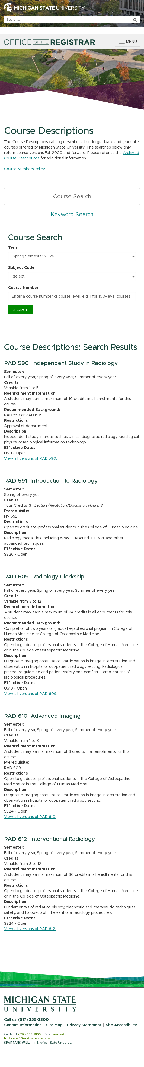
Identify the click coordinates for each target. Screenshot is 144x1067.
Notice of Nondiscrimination (27, 1038)
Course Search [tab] (72, 196)
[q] (72, 19)
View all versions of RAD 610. (30, 817)
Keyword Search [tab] (72, 214)
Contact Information (22, 1025)
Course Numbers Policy (24, 169)
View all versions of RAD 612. (30, 929)
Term (13, 248)
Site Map (54, 1025)
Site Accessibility (121, 1025)
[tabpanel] (72, 274)
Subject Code (21, 268)
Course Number (23, 288)
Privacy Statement (84, 1025)
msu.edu (59, 1034)
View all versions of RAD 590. (30, 459)
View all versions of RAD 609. (30, 694)
